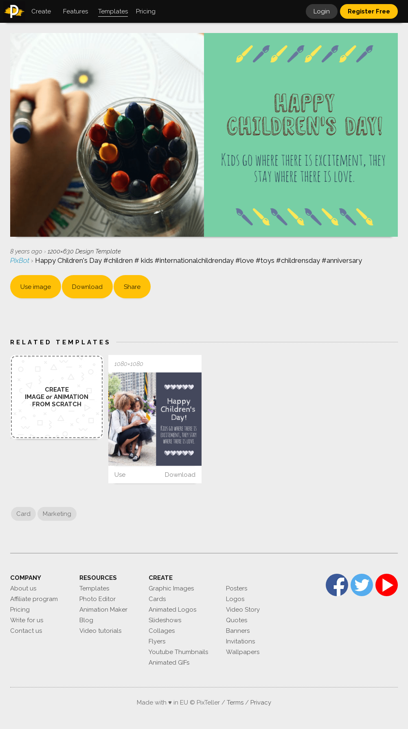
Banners (238, 630)
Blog (86, 620)
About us (23, 588)
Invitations (240, 641)
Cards (157, 599)
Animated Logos (172, 609)
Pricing (20, 609)
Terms (235, 702)
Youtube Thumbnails (178, 652)
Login (322, 11)
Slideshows (165, 620)
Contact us (26, 630)
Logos (235, 599)
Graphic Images (171, 588)
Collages (162, 630)
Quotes (236, 620)
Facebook (337, 585)
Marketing (57, 514)
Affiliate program (34, 599)
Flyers (157, 641)
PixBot (20, 260)
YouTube (386, 585)
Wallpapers (242, 652)
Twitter (362, 585)
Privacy (260, 702)
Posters (236, 588)
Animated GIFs (169, 662)
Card (23, 514)
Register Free (369, 11)
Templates (94, 588)
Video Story (243, 609)
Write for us (26, 620)
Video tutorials (100, 630)
